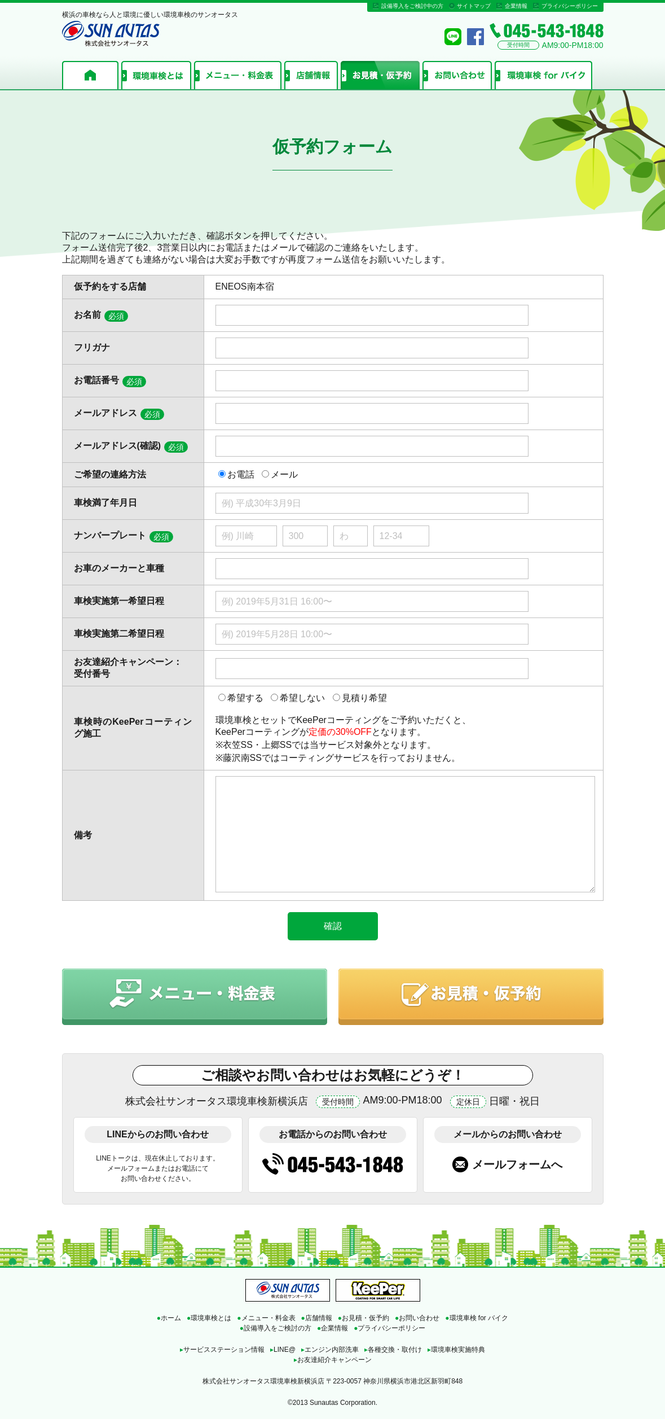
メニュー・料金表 (237, 75)
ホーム (90, 75)
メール (284, 474)
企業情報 (516, 6)
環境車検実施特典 (456, 1350)
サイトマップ (474, 6)
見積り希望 (364, 698)
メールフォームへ (517, 1164)
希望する (245, 698)
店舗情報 (311, 75)
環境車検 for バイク (543, 75)
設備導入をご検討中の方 (412, 6)
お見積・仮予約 (380, 75)
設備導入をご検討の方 (275, 1328)
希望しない (302, 698)
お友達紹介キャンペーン (333, 1360)
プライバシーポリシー (569, 6)
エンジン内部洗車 (330, 1350)
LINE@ (283, 1350)
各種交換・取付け (393, 1350)
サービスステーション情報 (222, 1350)
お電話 (240, 474)
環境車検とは (156, 75)
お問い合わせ (457, 75)
